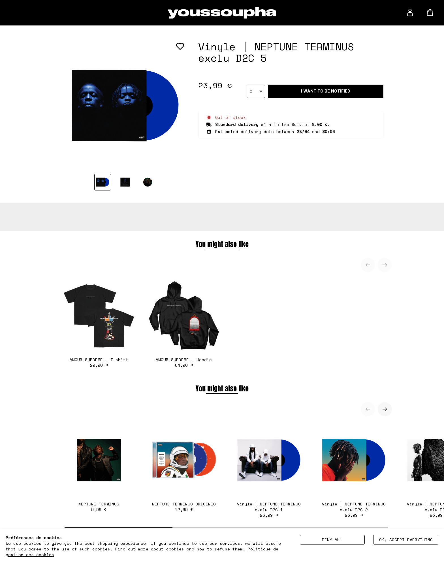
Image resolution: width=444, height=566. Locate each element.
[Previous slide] (368, 265)
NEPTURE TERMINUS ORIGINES (184, 467)
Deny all (332, 540)
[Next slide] (385, 265)
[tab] (118, 527)
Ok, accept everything (406, 540)
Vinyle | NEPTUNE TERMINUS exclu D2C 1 (268, 470)
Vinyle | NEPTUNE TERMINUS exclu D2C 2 (353, 470)
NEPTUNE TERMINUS (99, 467)
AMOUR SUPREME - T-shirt (99, 323)
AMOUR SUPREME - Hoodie (184, 323)
